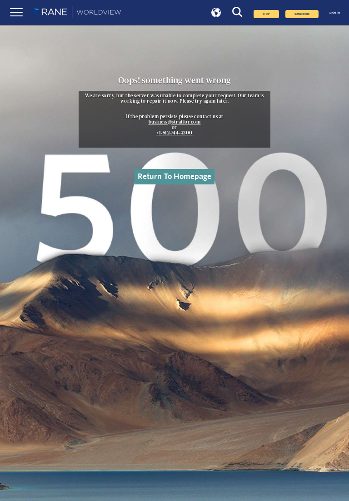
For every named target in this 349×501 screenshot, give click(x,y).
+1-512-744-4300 (174, 133)
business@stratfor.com (175, 122)
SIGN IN (334, 12)
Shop (266, 14)
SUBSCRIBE (301, 14)
